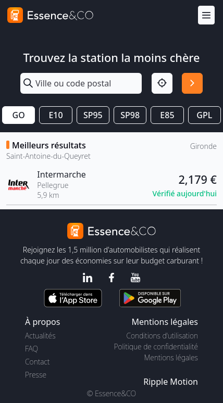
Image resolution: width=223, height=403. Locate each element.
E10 (55, 115)
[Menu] (206, 15)
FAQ (31, 349)
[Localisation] (162, 83)
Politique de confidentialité (156, 346)
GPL (204, 115)
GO (19, 115)
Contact (37, 362)
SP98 (130, 115)
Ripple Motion (170, 381)
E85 (167, 115)
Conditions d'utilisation (162, 336)
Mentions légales (171, 357)
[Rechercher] (192, 83)
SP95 (93, 115)
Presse (35, 375)
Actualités (40, 336)
